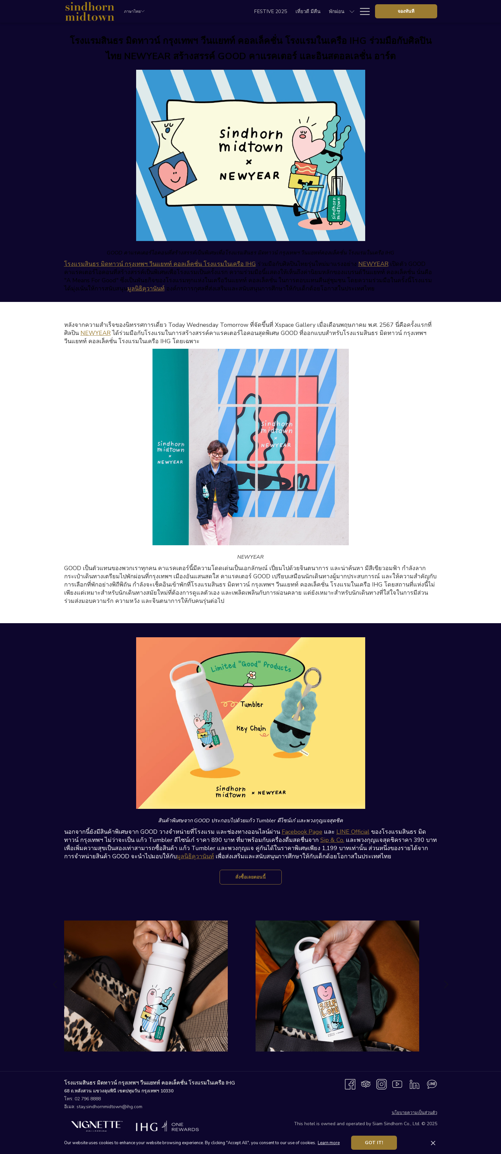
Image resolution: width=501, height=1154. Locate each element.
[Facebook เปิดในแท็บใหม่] (350, 1084)
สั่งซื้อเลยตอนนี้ (258, 877)
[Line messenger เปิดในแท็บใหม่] (432, 1084)
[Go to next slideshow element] (446, 984)
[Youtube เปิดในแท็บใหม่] (397, 1084)
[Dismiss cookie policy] (433, 1143)
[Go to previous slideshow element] (55, 984)
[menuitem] (177, 11)
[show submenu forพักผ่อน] (259, 11)
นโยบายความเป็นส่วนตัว (414, 1113)
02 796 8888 (88, 1099)
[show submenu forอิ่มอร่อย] (291, 11)
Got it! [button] (374, 1143)
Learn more (329, 1143)
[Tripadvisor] (366, 1084)
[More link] (362, 11)
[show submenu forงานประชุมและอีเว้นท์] (352, 11)
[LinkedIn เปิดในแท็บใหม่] (414, 1084)
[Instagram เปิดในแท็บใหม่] (381, 1084)
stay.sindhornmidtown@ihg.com (109, 1107)
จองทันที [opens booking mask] (406, 11)
